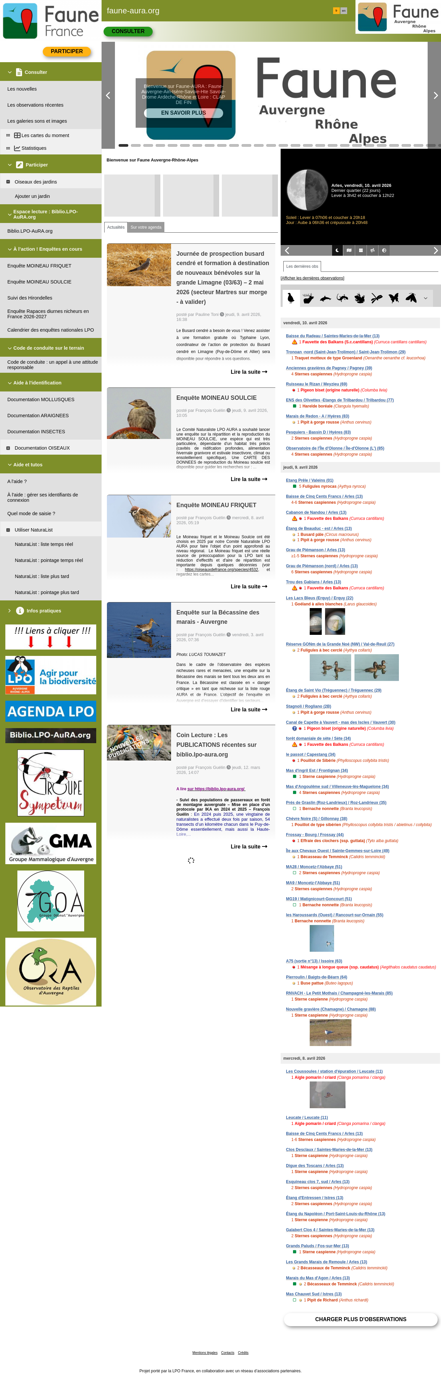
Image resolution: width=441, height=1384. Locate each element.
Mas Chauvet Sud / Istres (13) (314, 1294)
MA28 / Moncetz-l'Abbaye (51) (314, 866)
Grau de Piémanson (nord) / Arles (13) (322, 566)
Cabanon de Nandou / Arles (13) (316, 512)
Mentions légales (204, 1353)
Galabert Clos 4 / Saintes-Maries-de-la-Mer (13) (330, 1230)
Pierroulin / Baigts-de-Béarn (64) (316, 977)
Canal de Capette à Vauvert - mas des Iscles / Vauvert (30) (341, 722)
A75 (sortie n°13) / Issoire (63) (314, 961)
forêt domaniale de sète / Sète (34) (318, 738)
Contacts (227, 1353)
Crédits (243, 1353)
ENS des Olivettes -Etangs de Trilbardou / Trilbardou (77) (340, 400)
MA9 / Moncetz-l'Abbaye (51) (313, 883)
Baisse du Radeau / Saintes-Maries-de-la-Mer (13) (333, 336)
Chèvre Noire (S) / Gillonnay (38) (316, 818)
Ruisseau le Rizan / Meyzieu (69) (316, 384)
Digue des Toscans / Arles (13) (315, 1165)
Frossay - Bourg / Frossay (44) (315, 834)
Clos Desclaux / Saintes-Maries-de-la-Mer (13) (329, 1149)
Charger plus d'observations (360, 1319)
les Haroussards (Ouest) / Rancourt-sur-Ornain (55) (334, 915)
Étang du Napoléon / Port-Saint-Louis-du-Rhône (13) (335, 1214)
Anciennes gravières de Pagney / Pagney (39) (329, 368)
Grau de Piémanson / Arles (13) (315, 550)
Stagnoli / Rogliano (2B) (308, 706)
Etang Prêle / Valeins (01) (309, 480)
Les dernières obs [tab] (302, 266)
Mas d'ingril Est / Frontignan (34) (317, 770)
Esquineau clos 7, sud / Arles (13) (317, 1181)
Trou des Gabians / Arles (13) (313, 582)
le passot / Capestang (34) (310, 754)
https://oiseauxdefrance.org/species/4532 (221, 569)
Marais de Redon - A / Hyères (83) (317, 416)
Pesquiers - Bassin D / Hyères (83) (318, 432)
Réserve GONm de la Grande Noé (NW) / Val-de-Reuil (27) (340, 644)
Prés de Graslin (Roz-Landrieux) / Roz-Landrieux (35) (336, 802)
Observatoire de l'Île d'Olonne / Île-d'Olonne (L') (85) (335, 448)
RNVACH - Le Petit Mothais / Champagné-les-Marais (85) (339, 993)
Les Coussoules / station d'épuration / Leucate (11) (334, 1071)
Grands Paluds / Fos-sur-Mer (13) (317, 1246)
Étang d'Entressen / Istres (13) (314, 1197)
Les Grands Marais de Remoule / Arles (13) (326, 1262)
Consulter (128, 31)
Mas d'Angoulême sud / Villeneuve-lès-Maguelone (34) (337, 786)
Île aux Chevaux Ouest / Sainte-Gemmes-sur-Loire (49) (337, 850)
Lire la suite (249, 372)
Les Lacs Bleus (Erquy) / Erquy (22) (319, 598)
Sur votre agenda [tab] (146, 227)
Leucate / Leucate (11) (307, 1117)
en (343, 10)
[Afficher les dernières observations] (312, 278)
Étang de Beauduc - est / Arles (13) (319, 528)
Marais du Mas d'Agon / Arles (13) (318, 1278)
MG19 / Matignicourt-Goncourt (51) (319, 899)
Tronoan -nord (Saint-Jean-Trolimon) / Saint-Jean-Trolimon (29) (346, 352)
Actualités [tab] (116, 227)
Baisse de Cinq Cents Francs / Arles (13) (324, 496)
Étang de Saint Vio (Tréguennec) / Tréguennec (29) (334, 690)
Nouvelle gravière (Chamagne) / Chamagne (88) (331, 1009)
